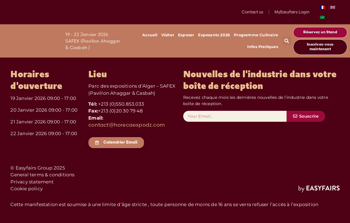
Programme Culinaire (256, 34)
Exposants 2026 (214, 34)
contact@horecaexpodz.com (126, 124)
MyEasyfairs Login (291, 12)
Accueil (149, 34)
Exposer (186, 34)
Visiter (167, 34)
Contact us (252, 12)
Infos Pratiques (262, 46)
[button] (287, 41)
